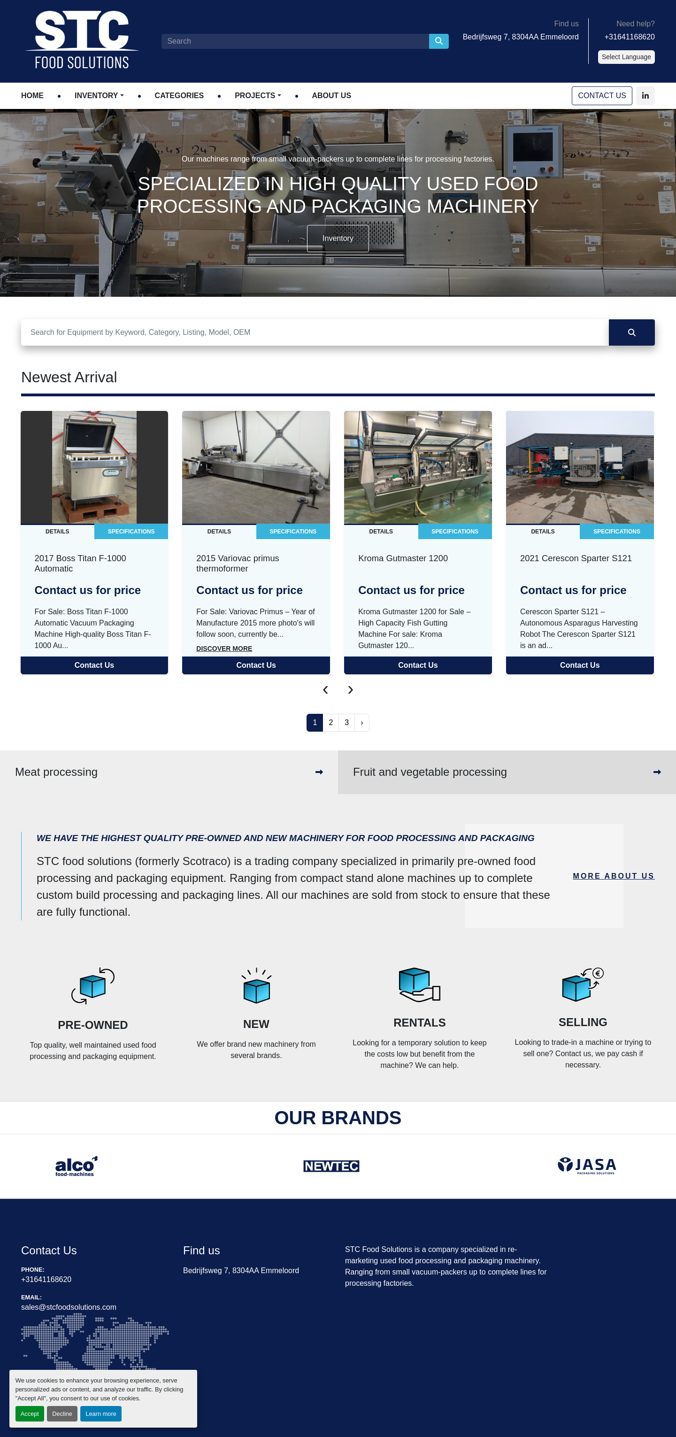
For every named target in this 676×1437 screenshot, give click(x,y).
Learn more (100, 1413)
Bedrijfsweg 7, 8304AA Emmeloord (521, 37)
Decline (62, 1413)
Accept (30, 1413)
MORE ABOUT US (614, 876)
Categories (179, 96)
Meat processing (56, 771)
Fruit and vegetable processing (430, 771)
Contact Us (602, 96)
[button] (99, 95)
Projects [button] (255, 96)
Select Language (626, 57)
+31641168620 (630, 37)
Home (32, 96)
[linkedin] (645, 95)
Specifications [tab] (131, 531)
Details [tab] (57, 531)
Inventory (96, 96)
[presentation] (326, 688)
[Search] (295, 41)
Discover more (224, 648)
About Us (332, 96)
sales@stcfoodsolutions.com (68, 1307)
